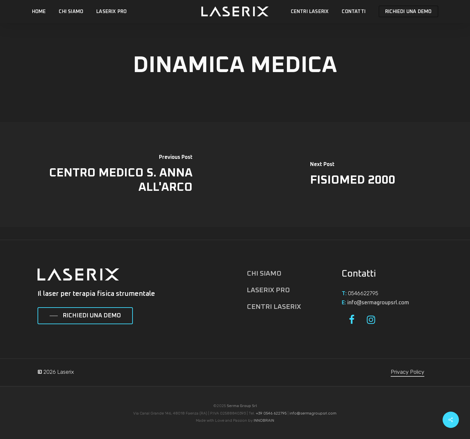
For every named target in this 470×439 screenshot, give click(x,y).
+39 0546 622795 (271, 413)
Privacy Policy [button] (407, 372)
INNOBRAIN (264, 420)
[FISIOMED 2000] (352, 174)
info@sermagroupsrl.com (378, 302)
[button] (85, 316)
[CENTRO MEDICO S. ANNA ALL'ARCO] (117, 174)
